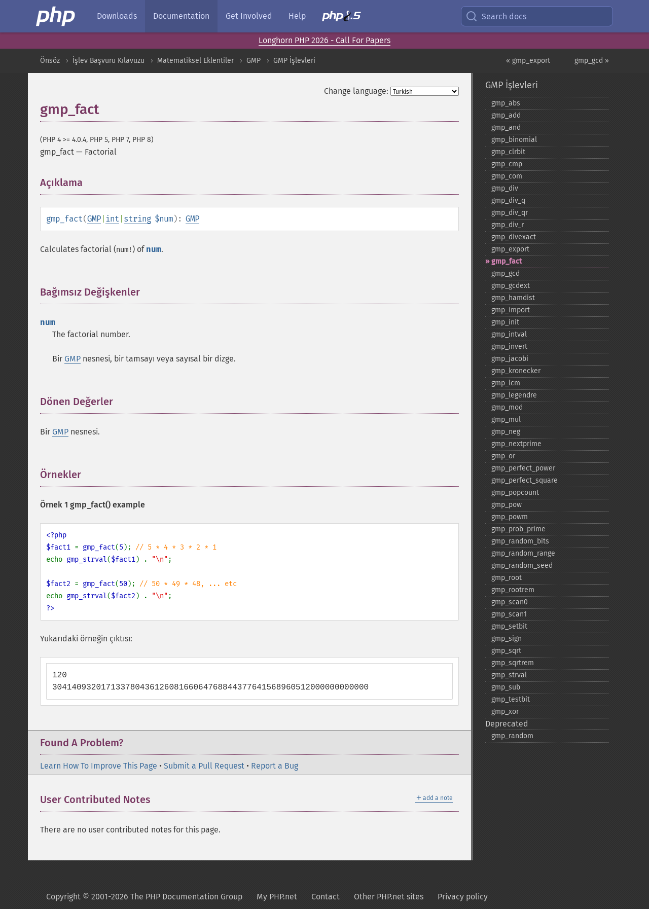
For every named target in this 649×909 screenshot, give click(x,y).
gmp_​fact (506, 261)
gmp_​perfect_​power (523, 468)
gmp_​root (506, 577)
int (112, 219)
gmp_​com (506, 176)
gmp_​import (510, 310)
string (137, 219)
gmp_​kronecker (515, 371)
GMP (253, 60)
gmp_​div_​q (508, 200)
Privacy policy (463, 896)
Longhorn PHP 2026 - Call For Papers (324, 40)
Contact (325, 896)
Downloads (117, 16)
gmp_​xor (505, 711)
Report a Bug (274, 766)
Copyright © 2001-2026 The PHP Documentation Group (144, 896)
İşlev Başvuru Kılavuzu (109, 60)
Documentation (181, 16)
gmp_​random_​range (523, 553)
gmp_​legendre (514, 395)
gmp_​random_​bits (520, 541)
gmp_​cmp (506, 164)
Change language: (356, 91)
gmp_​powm (509, 517)
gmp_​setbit (509, 626)
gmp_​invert (509, 346)
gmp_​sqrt (506, 650)
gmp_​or (503, 456)
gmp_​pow (506, 504)
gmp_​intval (509, 334)
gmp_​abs (505, 103)
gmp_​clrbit (508, 152)
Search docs (495, 16)
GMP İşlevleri (294, 60)
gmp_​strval (509, 675)
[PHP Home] (56, 16)
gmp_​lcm (505, 383)
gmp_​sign (506, 638)
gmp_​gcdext (510, 285)
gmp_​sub (505, 687)
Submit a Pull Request (204, 766)
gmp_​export (510, 249)
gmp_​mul (506, 419)
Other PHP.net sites (388, 896)
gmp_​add (506, 115)
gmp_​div (504, 188)
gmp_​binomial (514, 139)
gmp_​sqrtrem (512, 663)
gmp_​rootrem (512, 590)
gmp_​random (512, 736)
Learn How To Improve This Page (98, 766)
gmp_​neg (505, 431)
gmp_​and (506, 127)
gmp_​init (505, 322)
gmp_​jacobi (509, 358)
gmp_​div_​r (507, 225)
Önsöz (50, 60)
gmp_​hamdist (513, 298)
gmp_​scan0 (509, 602)
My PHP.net (277, 896)
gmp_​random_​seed (522, 565)
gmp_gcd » (591, 60)
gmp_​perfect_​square (524, 480)
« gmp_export (528, 60)
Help (297, 16)
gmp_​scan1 (509, 614)
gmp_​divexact (513, 237)
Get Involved (249, 16)
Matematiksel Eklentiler (195, 60)
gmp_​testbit (510, 699)
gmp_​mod (507, 407)
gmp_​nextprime (516, 444)
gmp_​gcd (505, 273)
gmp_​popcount (515, 492)
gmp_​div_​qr (509, 212)
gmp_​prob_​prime (518, 529)
